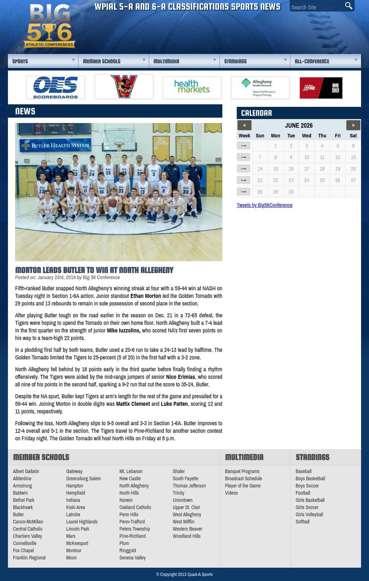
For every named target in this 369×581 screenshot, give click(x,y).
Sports (20, 61)
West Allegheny (187, 514)
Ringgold (128, 550)
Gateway (74, 471)
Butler (18, 514)
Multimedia (166, 61)
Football (303, 493)
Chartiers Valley (27, 536)
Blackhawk (23, 507)
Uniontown (182, 500)
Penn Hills (129, 514)
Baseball (304, 471)
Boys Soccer (307, 485)
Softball (303, 521)
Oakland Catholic (135, 507)
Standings (235, 61)
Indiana (73, 500)
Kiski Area (75, 507)
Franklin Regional (29, 557)
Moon (71, 557)
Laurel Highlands (82, 521)
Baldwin (20, 493)
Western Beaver (187, 529)
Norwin (126, 500)
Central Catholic (28, 529)
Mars (71, 536)
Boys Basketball (310, 478)
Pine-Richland (133, 536)
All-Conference (312, 61)
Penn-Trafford (132, 521)
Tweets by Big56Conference (265, 205)
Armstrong (22, 485)
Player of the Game (243, 485)
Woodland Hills (186, 536)
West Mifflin (183, 521)
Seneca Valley (133, 557)
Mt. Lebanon (131, 471)
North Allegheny (134, 485)
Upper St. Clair (186, 507)
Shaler (178, 471)
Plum (124, 543)
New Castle (130, 478)
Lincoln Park (77, 529)
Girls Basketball (310, 500)
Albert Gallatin (26, 471)
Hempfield (75, 493)
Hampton (74, 485)
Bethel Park (23, 500)
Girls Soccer (307, 507)
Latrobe (73, 514)
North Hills (129, 493)
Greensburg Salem (83, 478)
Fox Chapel (23, 550)
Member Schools (101, 61)
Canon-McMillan (28, 521)
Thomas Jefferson (189, 485)
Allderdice (22, 478)
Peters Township (135, 529)
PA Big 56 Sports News (49, 26)
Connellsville (24, 543)
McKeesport (77, 543)
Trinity (178, 493)
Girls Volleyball (309, 514)
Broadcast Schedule (243, 478)
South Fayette (185, 478)
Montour (73, 550)
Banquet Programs (242, 471)
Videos (231, 493)
